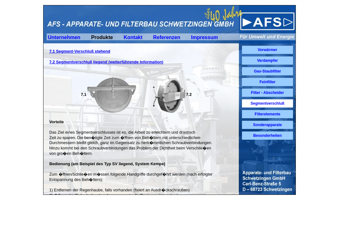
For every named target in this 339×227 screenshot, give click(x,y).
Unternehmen (64, 37)
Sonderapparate (267, 125)
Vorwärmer (267, 50)
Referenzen (166, 37)
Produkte (102, 37)
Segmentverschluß (267, 103)
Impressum (204, 37)
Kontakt (133, 37)
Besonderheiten (267, 135)
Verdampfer (267, 60)
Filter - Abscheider (267, 92)
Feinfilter (268, 82)
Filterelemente (267, 114)
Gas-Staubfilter (267, 71)
